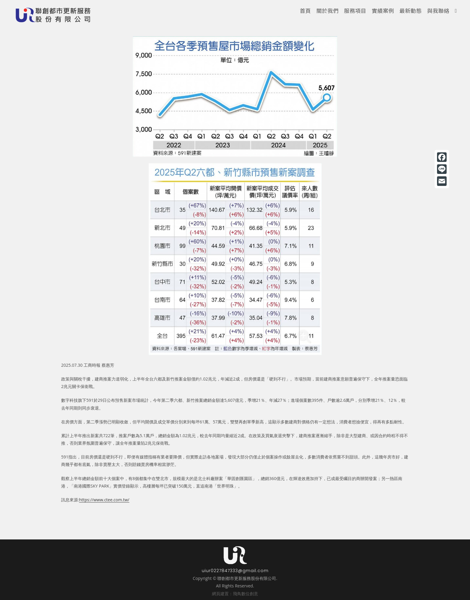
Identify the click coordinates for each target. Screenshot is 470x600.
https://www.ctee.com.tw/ (104, 500)
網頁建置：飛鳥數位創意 (235, 593)
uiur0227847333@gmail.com (235, 571)
